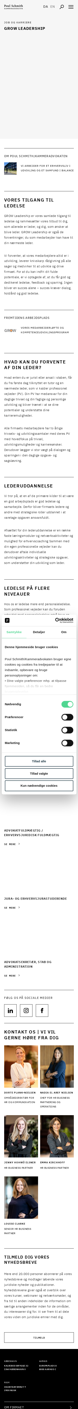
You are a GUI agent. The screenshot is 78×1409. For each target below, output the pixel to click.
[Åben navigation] (71, 7)
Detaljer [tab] (39, 632)
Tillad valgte (39, 773)
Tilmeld (39, 1337)
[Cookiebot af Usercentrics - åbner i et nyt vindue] (55, 620)
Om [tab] (64, 632)
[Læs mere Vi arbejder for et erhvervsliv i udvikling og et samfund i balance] (47, 168)
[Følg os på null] (10, 1010)
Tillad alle (39, 761)
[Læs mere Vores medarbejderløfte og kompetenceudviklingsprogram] (47, 330)
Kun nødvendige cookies (39, 786)
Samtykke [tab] (14, 632)
